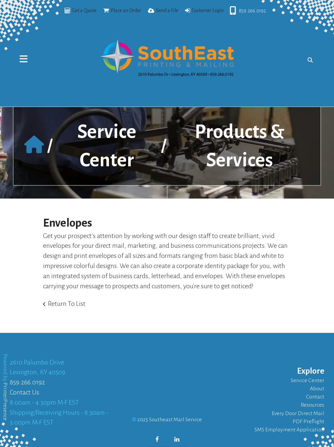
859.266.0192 (252, 10)
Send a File (167, 10)
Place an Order (126, 10)
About (317, 389)
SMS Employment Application (289, 430)
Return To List (66, 303)
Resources (312, 405)
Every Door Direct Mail (298, 413)
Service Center (307, 380)
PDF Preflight (308, 422)
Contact (315, 397)
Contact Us (24, 392)
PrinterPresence (5, 401)
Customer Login (208, 10)
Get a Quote (84, 10)
